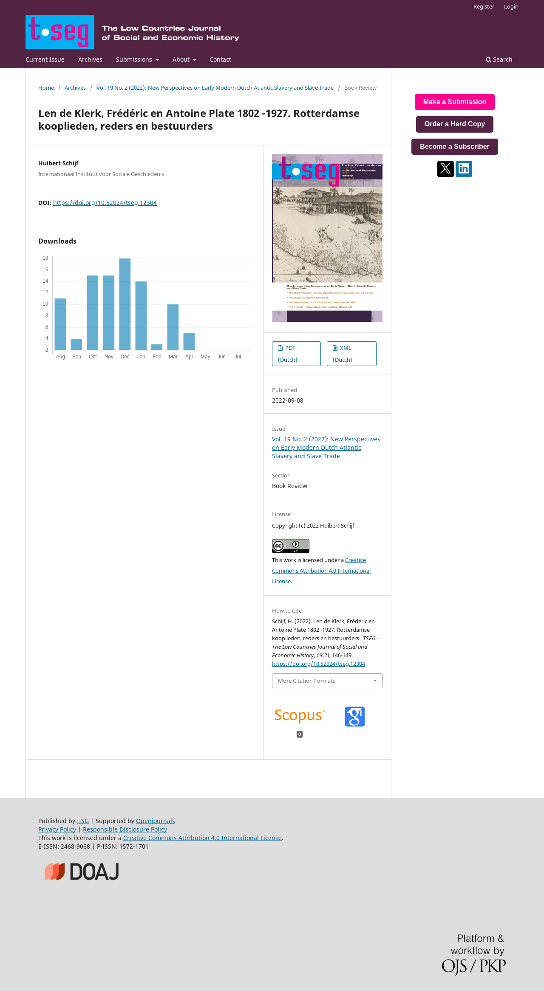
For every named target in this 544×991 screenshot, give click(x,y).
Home (46, 87)
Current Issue (45, 59)
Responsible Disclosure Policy (125, 829)
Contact (220, 59)
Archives (90, 59)
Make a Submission (455, 101)
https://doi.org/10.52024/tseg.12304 (105, 203)
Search (499, 59)
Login (511, 6)
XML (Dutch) (342, 353)
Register (483, 6)
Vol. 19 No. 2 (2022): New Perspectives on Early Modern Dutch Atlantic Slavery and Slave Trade (215, 87)
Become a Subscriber (455, 146)
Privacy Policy (57, 829)
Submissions (135, 59)
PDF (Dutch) (288, 353)
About (182, 59)
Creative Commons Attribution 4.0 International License (321, 570)
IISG (83, 821)
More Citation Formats (306, 680)
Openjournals (155, 821)
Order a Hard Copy (455, 124)
